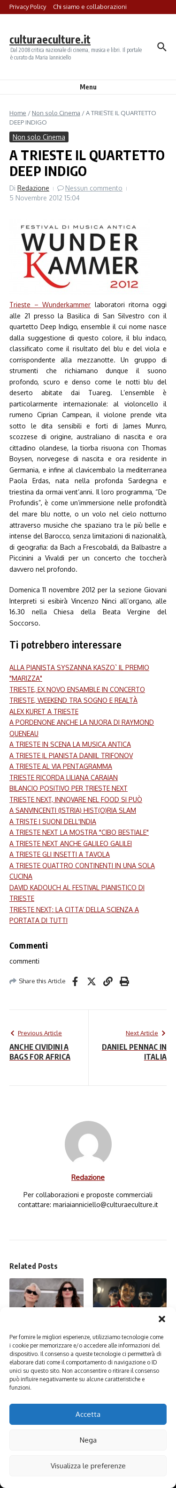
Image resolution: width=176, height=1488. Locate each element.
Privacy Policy (27, 6)
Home (17, 113)
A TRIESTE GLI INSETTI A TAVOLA (59, 854)
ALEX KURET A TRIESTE (43, 711)
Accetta (88, 1414)
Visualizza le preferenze (88, 1465)
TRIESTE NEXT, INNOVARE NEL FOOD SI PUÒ (75, 799)
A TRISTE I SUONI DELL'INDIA (52, 821)
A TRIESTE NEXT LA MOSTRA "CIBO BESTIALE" (79, 832)
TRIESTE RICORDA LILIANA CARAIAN (63, 777)
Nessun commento (93, 188)
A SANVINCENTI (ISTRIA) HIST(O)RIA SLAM (72, 810)
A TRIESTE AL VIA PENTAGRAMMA (60, 766)
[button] (162, 1319)
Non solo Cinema (56, 113)
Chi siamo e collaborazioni (90, 6)
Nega (88, 1440)
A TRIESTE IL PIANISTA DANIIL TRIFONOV (71, 755)
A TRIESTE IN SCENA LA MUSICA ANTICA (70, 744)
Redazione (33, 188)
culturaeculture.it (50, 39)
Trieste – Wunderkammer (50, 305)
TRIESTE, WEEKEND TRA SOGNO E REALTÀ (73, 700)
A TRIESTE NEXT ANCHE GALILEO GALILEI (70, 843)
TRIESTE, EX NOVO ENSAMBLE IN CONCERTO (77, 689)
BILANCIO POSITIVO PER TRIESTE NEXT (68, 788)
